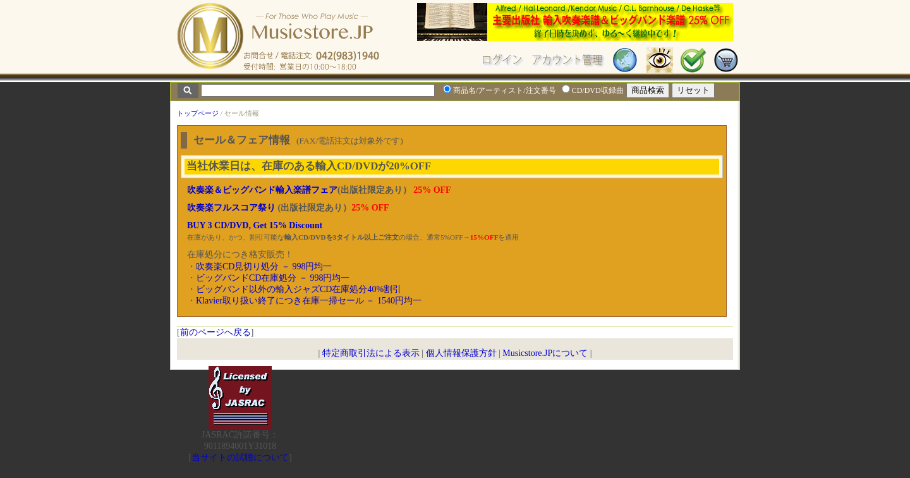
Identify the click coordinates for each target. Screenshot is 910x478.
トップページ (198, 113)
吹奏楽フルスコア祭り (231, 207)
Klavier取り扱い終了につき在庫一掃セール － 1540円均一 (309, 300)
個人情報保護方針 (461, 353)
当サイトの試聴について (240, 457)
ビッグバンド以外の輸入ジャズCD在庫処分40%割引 (298, 289)
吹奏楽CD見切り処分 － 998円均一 (264, 266)
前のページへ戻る (215, 332)
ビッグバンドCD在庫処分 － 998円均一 (272, 278)
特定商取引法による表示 (371, 353)
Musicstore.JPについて (545, 353)
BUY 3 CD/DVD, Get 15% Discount (254, 225)
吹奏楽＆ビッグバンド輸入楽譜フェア (262, 190)
